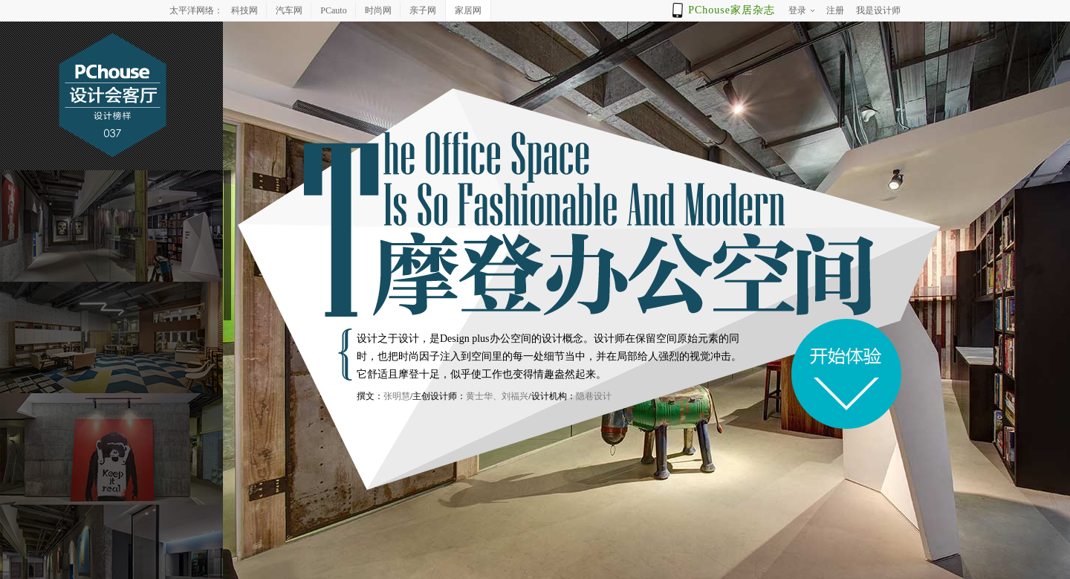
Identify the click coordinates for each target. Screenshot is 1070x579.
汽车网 (289, 10)
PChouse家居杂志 (731, 10)
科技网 (244, 10)
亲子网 (422, 10)
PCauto (333, 10)
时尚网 (378, 10)
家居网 (468, 10)
